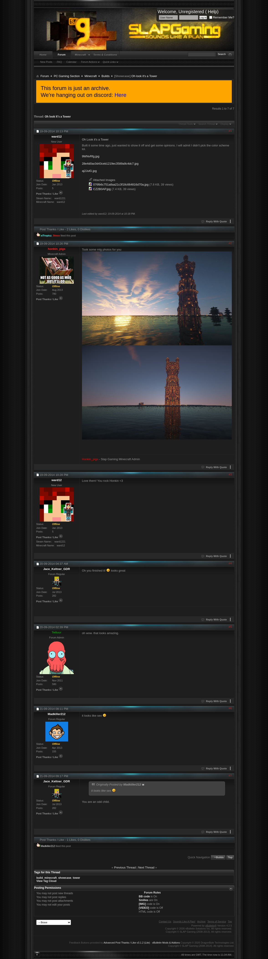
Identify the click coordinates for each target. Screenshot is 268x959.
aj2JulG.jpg (89, 171)
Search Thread (206, 124)
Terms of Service (216, 921)
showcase (64, 877)
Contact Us (165, 921)
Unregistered (191, 11)
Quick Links (109, 61)
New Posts (46, 61)
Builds (106, 76)
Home (42, 54)
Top (230, 857)
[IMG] (142, 904)
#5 (230, 626)
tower (76, 877)
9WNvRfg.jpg (91, 156)
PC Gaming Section (67, 76)
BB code (144, 896)
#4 (230, 563)
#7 (230, 775)
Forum (62, 54)
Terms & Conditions (105, 54)
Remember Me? (221, 17)
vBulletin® (211, 925)
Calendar (71, 61)
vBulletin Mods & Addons (166, 942)
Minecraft (80, 54)
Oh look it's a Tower (58, 116)
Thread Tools (186, 124)
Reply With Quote (214, 221)
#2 (230, 243)
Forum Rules (152, 892)
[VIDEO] (144, 907)
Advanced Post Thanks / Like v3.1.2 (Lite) (127, 942)
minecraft (50, 877)
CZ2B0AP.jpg (102, 189)
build (39, 877)
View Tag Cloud (46, 881)
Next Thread (146, 867)
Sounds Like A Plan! (184, 921)
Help (212, 11)
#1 (230, 131)
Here (120, 95)
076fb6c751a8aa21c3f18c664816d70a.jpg (120, 184)
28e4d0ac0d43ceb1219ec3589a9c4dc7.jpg (110, 163)
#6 (230, 708)
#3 (230, 474)
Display (224, 124)
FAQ (59, 61)
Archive (201, 921)
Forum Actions (89, 61)
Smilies (143, 900)
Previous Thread (125, 867)
